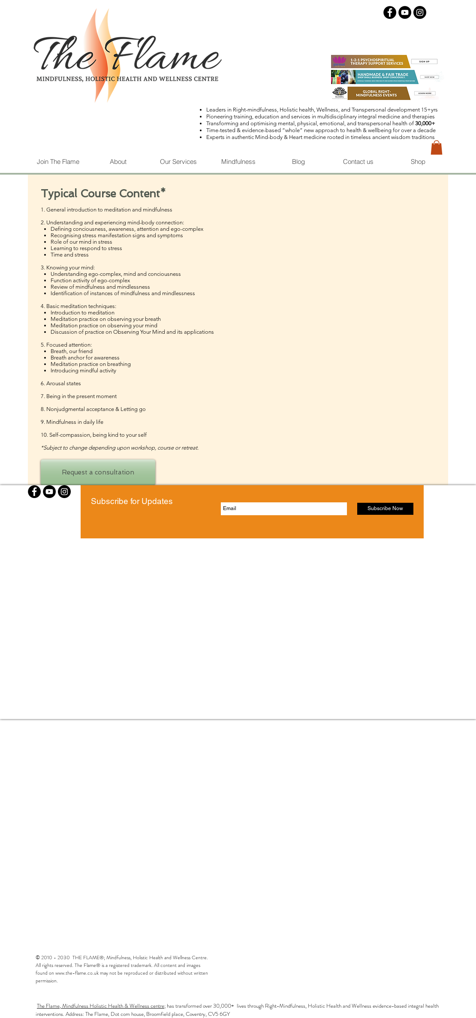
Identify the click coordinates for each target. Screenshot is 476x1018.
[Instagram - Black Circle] (419, 12)
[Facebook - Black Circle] (389, 12)
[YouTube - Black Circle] (404, 12)
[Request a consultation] (98, 472)
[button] (437, 147)
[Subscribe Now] (385, 509)
